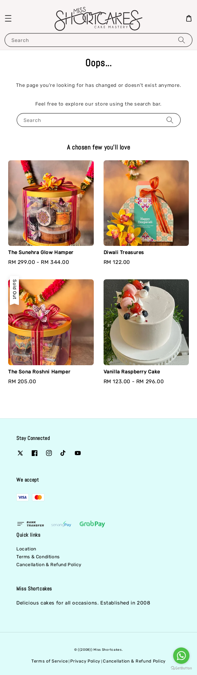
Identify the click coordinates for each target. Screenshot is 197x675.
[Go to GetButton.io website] (181, 668)
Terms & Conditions (38, 557)
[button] (8, 18)
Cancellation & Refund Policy (49, 564)
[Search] (181, 39)
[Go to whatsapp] (181, 655)
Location (26, 549)
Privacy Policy (85, 661)
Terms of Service (49, 661)
